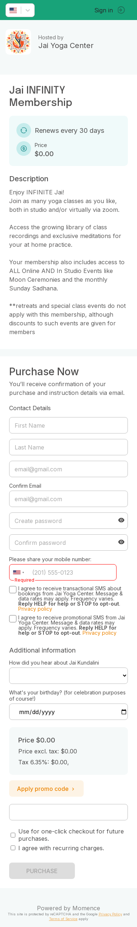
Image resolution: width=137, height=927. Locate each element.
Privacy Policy (110, 914)
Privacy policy (35, 609)
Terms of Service (63, 919)
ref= (68, 675)
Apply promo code (46, 788)
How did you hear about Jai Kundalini (54, 662)
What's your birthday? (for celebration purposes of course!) (67, 695)
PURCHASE (42, 871)
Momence (86, 908)
